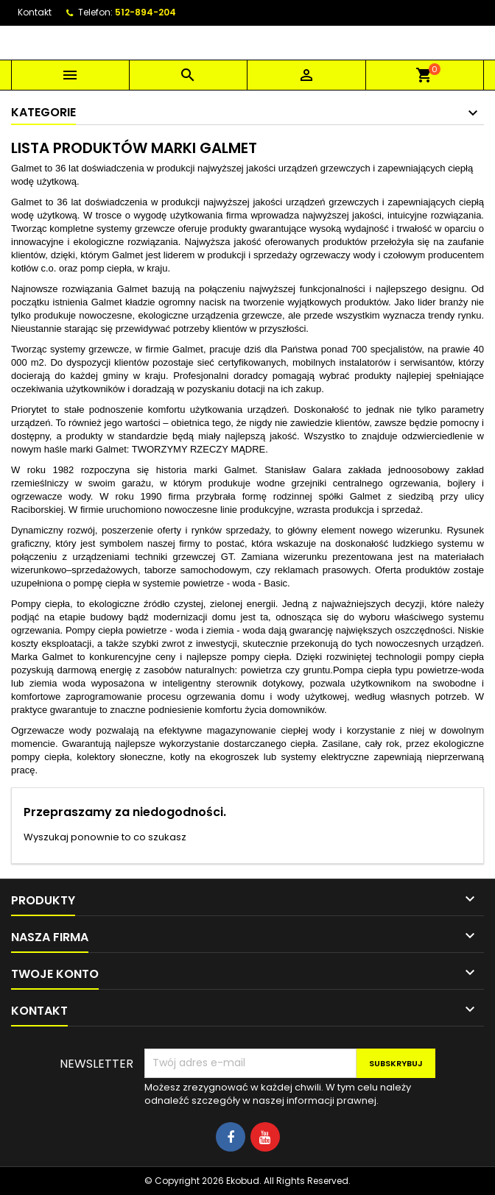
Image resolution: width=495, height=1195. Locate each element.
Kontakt (35, 12)
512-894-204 (145, 12)
